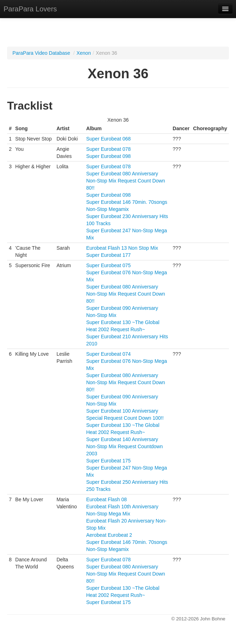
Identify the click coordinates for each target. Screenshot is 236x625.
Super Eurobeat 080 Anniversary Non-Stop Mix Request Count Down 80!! (125, 181)
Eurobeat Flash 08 (106, 499)
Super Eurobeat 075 (108, 265)
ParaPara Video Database (41, 53)
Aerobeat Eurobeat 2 (109, 535)
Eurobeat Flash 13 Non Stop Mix (122, 248)
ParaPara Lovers (30, 9)
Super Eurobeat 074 (108, 354)
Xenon (83, 53)
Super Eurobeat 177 (108, 255)
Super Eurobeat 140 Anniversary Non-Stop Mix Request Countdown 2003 (124, 446)
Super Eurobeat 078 (108, 149)
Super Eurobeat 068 (108, 139)
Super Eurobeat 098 (108, 156)
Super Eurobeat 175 (108, 461)
